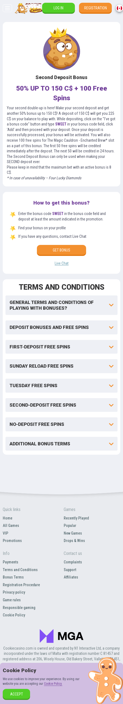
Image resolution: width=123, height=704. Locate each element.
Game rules (12, 600)
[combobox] (119, 8)
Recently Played (76, 518)
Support (70, 570)
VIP (5, 533)
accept (16, 694)
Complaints (73, 562)
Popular (70, 525)
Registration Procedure (21, 585)
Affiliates (71, 577)
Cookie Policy (14, 615)
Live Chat (62, 263)
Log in (58, 8)
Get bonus (61, 250)
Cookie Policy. (53, 684)
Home (7, 518)
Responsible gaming (19, 607)
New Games (73, 533)
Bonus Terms (13, 577)
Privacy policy (14, 592)
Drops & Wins (74, 540)
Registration (95, 8)
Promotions (12, 540)
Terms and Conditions (20, 570)
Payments (10, 562)
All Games (11, 525)
